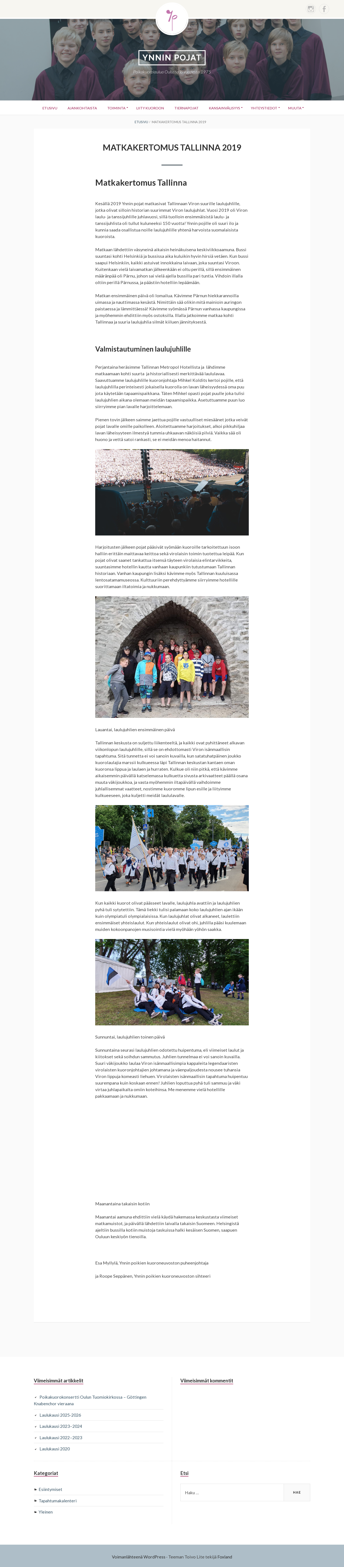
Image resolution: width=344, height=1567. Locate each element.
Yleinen (46, 1510)
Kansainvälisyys (225, 108)
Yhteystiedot (266, 108)
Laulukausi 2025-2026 (61, 1414)
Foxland (225, 1555)
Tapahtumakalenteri (58, 1499)
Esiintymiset (51, 1488)
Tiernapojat (187, 108)
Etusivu (46, 108)
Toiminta (115, 108)
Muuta (298, 108)
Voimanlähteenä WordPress (138, 1555)
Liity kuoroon (150, 108)
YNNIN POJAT (172, 57)
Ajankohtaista (80, 108)
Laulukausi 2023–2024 (62, 1425)
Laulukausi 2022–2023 (62, 1436)
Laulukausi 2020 (55, 1447)
